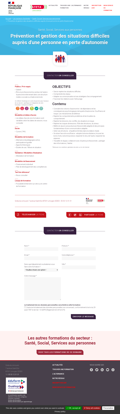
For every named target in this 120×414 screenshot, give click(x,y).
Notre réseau (58, 379)
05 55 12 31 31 (13, 374)
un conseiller (60, 75)
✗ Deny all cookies (92, 408)
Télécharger (30, 214)
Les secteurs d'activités (21, 19)
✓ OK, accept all (73, 408)
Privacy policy (60, 411)
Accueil (8, 19)
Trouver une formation (63, 369)
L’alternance (76, 5)
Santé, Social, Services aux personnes (46, 19)
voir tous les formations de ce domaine (60, 352)
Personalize (108, 408)
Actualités (53, 5)
